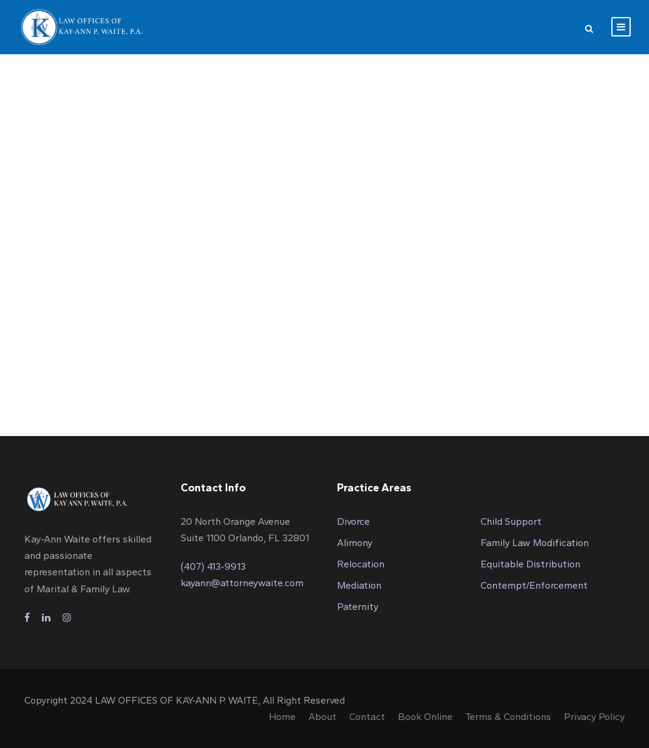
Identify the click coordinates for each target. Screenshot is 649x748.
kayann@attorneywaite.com (242, 583)
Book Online (425, 716)
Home (282, 716)
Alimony (354, 543)
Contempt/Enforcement (534, 585)
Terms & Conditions (508, 716)
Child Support (511, 521)
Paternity (357, 606)
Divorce (353, 521)
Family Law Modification (535, 543)
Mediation (359, 585)
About (322, 716)
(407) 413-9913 (213, 566)
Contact (367, 716)
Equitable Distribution (530, 564)
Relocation (360, 564)
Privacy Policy (594, 716)
